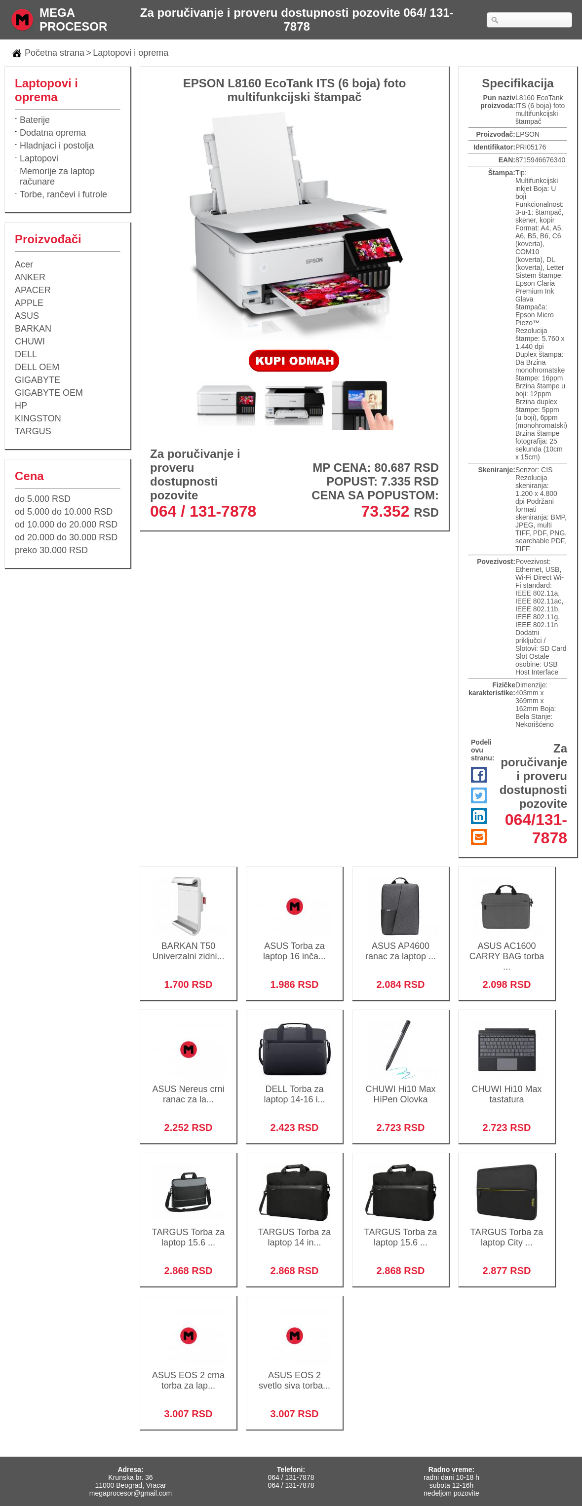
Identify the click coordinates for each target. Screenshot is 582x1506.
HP (21, 406)
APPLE (29, 303)
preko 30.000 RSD (51, 550)
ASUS (27, 316)
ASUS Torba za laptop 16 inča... (294, 944)
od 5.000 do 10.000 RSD (64, 512)
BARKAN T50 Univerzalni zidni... (188, 944)
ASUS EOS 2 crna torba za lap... (188, 1374)
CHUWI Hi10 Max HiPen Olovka (400, 1087)
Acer (24, 264)
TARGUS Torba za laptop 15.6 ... (188, 1230)
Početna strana (54, 53)
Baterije (35, 120)
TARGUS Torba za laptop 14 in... (294, 1230)
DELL (26, 354)
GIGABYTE (37, 380)
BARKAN (33, 329)
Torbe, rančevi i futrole (63, 194)
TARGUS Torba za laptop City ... (506, 1230)
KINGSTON (38, 418)
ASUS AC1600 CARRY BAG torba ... (506, 950)
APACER (33, 290)
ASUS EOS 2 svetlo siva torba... (294, 1374)
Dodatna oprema (53, 133)
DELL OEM (37, 367)
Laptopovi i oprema (130, 53)
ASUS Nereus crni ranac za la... (188, 1087)
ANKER (30, 277)
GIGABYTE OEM (49, 393)
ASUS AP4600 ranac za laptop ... (400, 944)
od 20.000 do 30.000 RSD (66, 537)
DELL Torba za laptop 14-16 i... (294, 1087)
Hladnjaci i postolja (57, 146)
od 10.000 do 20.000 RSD (66, 524)
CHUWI (30, 341)
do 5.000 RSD (43, 499)
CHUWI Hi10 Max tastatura (506, 1087)
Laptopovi (39, 158)
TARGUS (33, 431)
